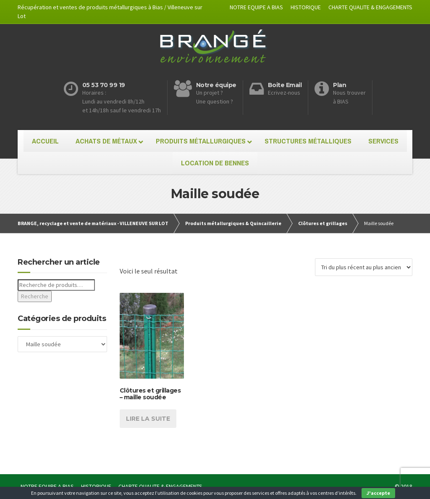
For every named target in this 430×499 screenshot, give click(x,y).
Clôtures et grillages (322, 223)
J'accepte (378, 493)
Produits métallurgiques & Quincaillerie (233, 223)
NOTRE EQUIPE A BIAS (256, 7)
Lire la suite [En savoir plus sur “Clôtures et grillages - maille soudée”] (148, 418)
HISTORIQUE (306, 7)
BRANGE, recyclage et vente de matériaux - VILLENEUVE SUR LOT (93, 223)
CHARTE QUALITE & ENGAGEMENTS (370, 7)
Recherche (34, 296)
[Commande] (363, 267)
